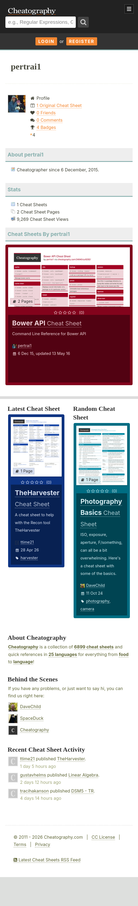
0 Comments (50, 120)
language (23, 661)
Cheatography (23, 646)
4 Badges (46, 127)
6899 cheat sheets (94, 646)
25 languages (62, 654)
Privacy (42, 844)
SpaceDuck (32, 718)
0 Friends (46, 112)
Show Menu (129, 9)
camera (87, 609)
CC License (103, 837)
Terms (20, 844)
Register (81, 41)
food (124, 654)
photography (97, 601)
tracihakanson (34, 791)
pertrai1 (24, 345)
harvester (29, 557)
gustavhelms (33, 775)
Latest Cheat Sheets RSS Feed (47, 859)
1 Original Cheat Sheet (59, 105)
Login (46, 41)
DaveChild (95, 585)
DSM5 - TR (82, 791)
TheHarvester (71, 758)
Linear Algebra (83, 775)
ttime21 (27, 542)
